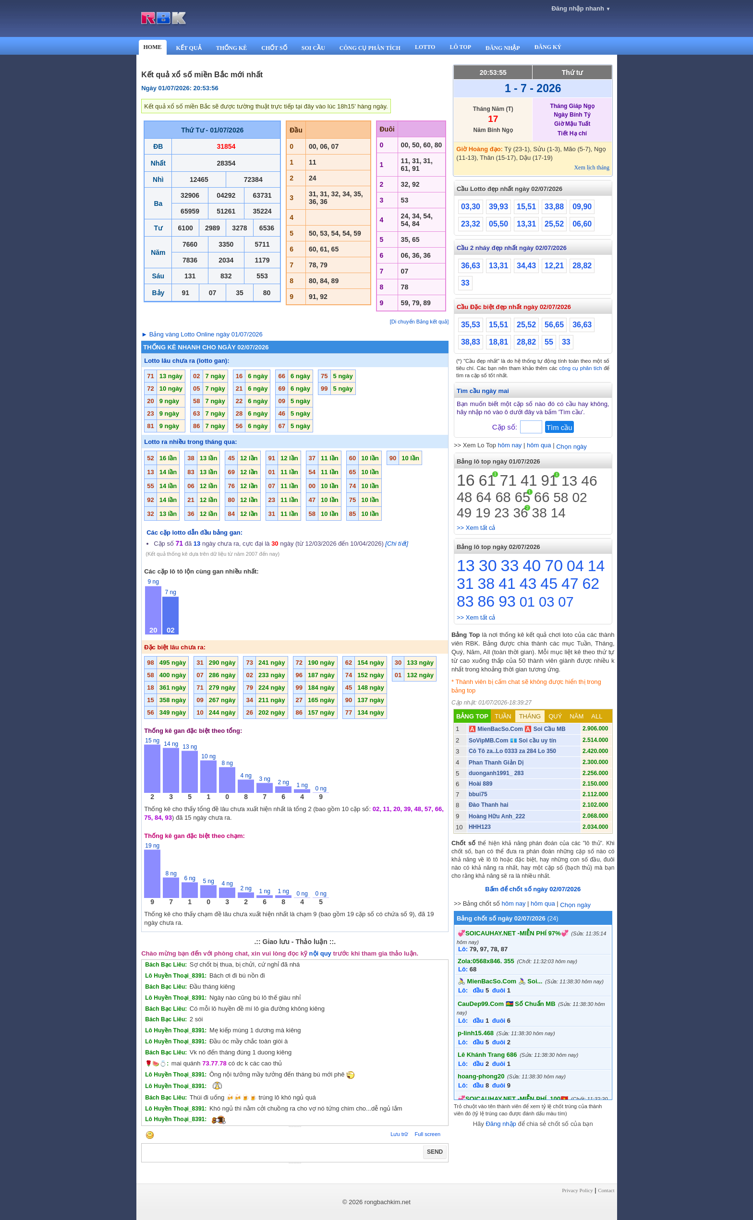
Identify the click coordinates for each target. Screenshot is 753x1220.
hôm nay (510, 445)
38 (539, 512)
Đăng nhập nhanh (580, 8)
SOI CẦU (313, 48)
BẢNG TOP (472, 716)
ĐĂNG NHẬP (503, 48)
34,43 (526, 266)
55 (549, 342)
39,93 (498, 207)
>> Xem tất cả (476, 527)
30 (488, 565)
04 (575, 565)
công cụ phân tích (580, 368)
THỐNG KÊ (231, 48)
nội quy (320, 953)
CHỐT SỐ (274, 48)
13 (569, 481)
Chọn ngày (571, 446)
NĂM (576, 716)
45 (549, 583)
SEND (435, 1151)
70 (554, 565)
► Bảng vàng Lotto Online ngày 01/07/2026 (202, 334)
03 (546, 602)
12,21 (554, 266)
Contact (606, 1190)
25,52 (554, 224)
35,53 (470, 325)
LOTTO (425, 47)
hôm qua (539, 445)
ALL (596, 716)
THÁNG (530, 716)
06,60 (582, 224)
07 (565, 602)
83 (465, 601)
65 (522, 497)
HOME (153, 47)
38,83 (470, 342)
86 (486, 601)
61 (487, 480)
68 (502, 497)
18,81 (498, 342)
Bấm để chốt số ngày (533, 889)
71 (508, 480)
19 (482, 512)
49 (464, 512)
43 (528, 583)
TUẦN (503, 716)
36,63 (470, 266)
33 (465, 283)
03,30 (470, 207)
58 (560, 497)
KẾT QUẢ (189, 48)
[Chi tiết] (396, 543)
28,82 (582, 266)
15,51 (526, 207)
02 (579, 497)
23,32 (470, 224)
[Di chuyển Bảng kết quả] (419, 321)
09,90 (582, 207)
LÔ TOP (460, 47)
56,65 (554, 325)
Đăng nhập (501, 1123)
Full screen (427, 1134)
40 (531, 565)
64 (483, 497)
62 (591, 583)
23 (501, 512)
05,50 (498, 224)
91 (549, 480)
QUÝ (555, 716)
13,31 (526, 224)
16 (466, 480)
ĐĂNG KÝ (547, 47)
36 (520, 512)
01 (527, 602)
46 (589, 481)
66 (541, 497)
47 (570, 583)
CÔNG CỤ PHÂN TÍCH (370, 48)
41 (529, 480)
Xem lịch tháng (591, 167)
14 (558, 512)
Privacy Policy (577, 1190)
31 (465, 583)
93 (507, 601)
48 (464, 497)
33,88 (554, 207)
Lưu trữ (399, 1134)
